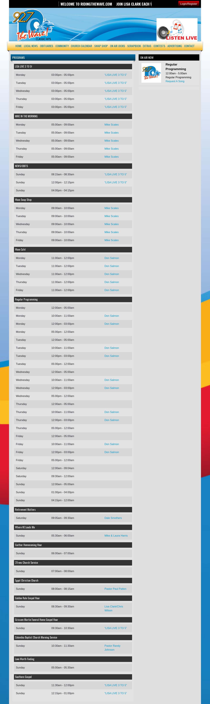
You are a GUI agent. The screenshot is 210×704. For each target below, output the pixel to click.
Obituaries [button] (46, 46)
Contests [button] (159, 46)
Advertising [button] (175, 46)
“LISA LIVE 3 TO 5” (116, 74)
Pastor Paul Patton (115, 588)
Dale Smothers (113, 518)
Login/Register (188, 3)
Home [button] (18, 46)
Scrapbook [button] (134, 46)
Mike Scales (112, 124)
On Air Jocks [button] (117, 46)
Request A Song (175, 81)
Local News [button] (31, 46)
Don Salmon (112, 258)
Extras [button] (147, 46)
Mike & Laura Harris (116, 535)
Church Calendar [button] (81, 46)
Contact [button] (189, 46)
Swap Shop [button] (101, 46)
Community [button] (62, 46)
